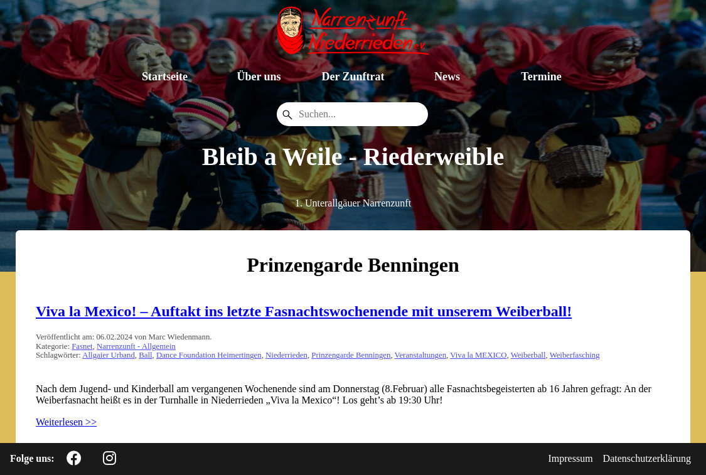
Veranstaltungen (420, 355)
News (447, 76)
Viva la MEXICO (478, 355)
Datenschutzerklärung (647, 458)
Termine (541, 76)
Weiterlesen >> (66, 422)
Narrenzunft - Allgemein (136, 346)
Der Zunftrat (352, 76)
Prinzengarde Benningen (350, 355)
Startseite (165, 76)
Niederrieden (286, 355)
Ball (145, 355)
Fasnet (82, 346)
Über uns (259, 76)
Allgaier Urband (108, 355)
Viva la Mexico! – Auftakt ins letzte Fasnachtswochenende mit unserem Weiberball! (304, 311)
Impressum (570, 458)
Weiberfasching (575, 355)
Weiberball (528, 355)
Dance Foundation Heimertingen (209, 355)
